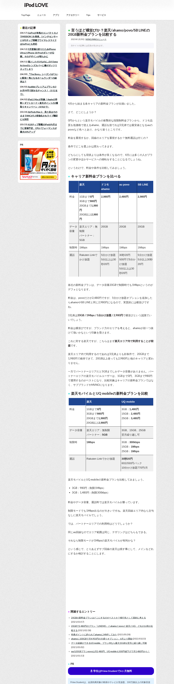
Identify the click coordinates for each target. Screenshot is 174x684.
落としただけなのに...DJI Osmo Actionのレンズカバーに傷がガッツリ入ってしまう (39, 65)
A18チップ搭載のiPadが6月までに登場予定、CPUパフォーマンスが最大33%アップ (38, 128)
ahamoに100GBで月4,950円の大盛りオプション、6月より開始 (101, 638)
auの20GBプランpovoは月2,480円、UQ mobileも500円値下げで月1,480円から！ (110, 651)
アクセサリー (72, 15)
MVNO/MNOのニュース (96, 39)
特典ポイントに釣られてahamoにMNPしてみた (94, 634)
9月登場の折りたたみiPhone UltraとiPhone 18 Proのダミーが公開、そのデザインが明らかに (38, 53)
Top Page (25, 15)
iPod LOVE (36, 5)
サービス (101, 15)
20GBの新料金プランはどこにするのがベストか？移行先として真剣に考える (108, 617)
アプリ (56, 15)
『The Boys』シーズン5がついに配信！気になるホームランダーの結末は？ (39, 78)
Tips (88, 15)
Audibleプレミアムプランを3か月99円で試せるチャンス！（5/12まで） (39, 90)
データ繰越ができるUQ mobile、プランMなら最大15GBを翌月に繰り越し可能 (109, 643)
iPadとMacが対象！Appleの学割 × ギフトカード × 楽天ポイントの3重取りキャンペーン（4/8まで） (39, 103)
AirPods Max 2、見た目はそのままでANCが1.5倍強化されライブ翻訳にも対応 (39, 116)
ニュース (41, 15)
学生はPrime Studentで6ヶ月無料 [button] (111, 670)
